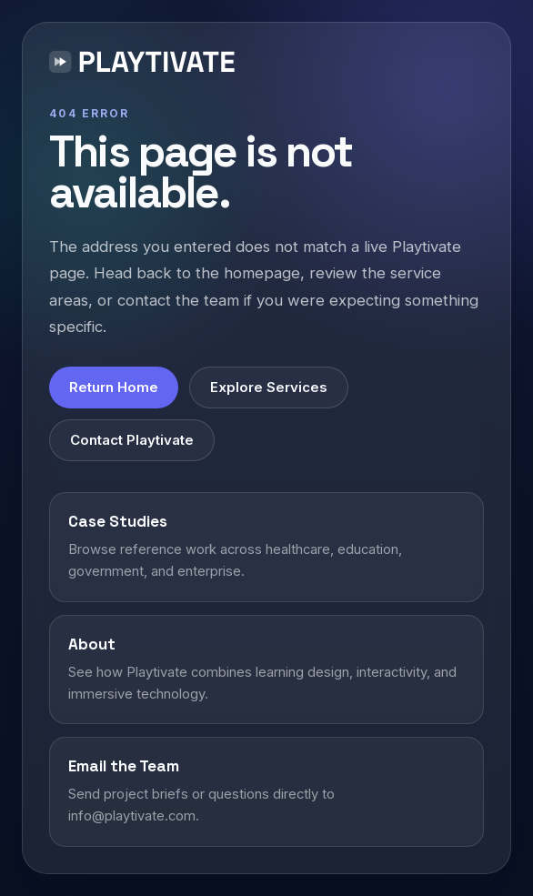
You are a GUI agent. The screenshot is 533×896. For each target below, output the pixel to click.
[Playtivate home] (146, 64)
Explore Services (268, 387)
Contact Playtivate (132, 439)
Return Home (113, 387)
